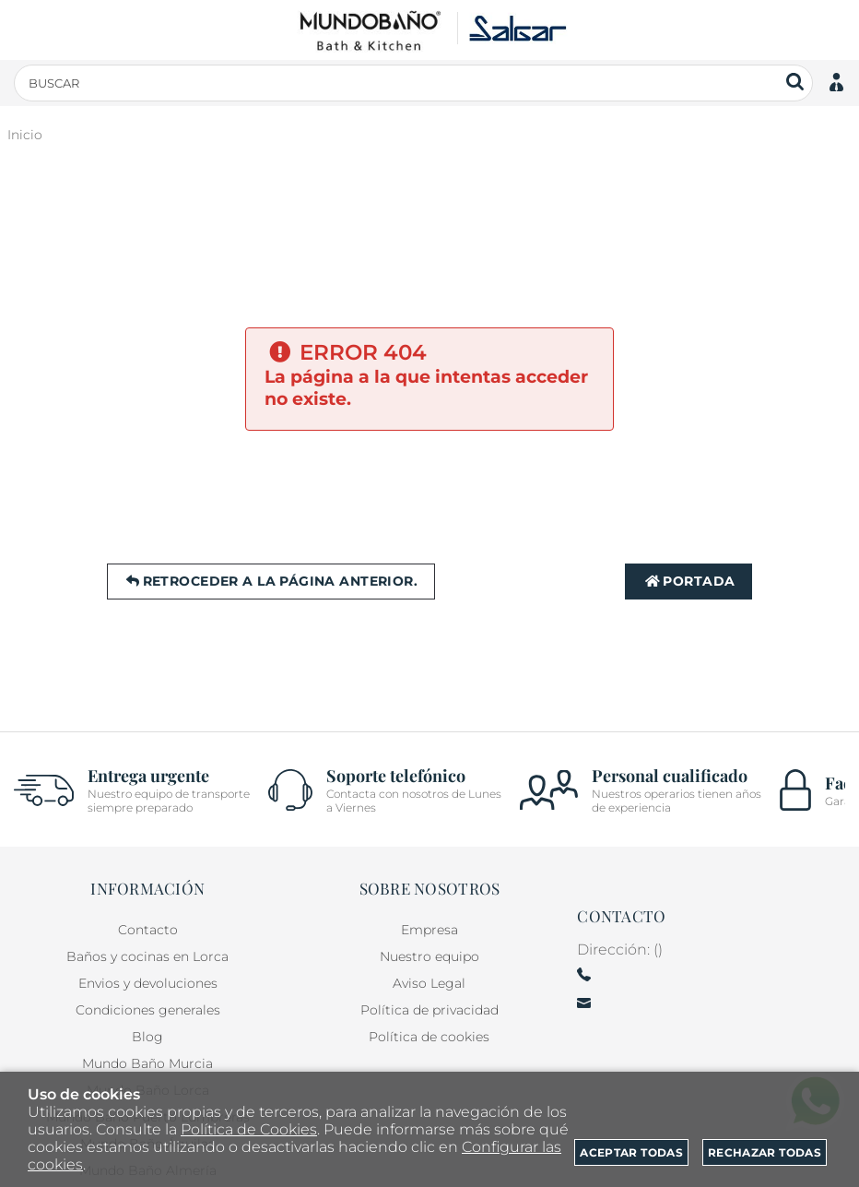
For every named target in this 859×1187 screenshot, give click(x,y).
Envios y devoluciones (148, 983)
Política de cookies (429, 1036)
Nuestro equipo (429, 956)
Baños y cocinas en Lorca (147, 956)
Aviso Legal (429, 983)
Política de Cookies (249, 1129)
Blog (147, 1036)
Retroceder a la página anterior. (271, 581)
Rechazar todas (764, 1152)
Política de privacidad (429, 1010)
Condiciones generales (148, 1010)
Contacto (148, 929)
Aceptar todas (631, 1152)
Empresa (429, 929)
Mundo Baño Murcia (147, 1063)
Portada (688, 581)
